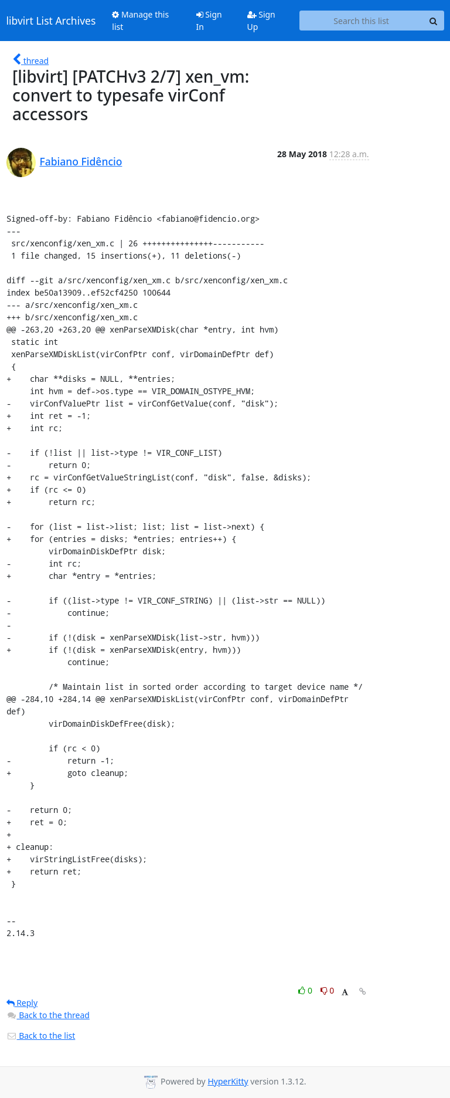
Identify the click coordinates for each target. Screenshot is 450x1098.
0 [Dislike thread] (328, 990)
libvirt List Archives (51, 20)
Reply (22, 1002)
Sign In (209, 20)
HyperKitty (227, 1081)
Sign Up (261, 20)
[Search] (433, 20)
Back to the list (41, 1035)
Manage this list (140, 20)
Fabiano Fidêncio (81, 161)
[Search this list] (361, 20)
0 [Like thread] (306, 990)
